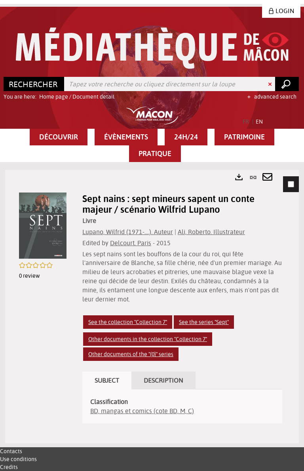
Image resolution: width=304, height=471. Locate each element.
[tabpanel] (152, 306)
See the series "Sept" (204, 322)
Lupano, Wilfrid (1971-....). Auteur (127, 232)
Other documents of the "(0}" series (130, 354)
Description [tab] (163, 380)
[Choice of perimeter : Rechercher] (34, 84)
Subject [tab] (107, 380)
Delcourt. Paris (130, 243)
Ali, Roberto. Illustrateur (211, 232)
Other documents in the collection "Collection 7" (147, 339)
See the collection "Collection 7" (127, 322)
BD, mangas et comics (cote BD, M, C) (142, 411)
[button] (58, 137)
